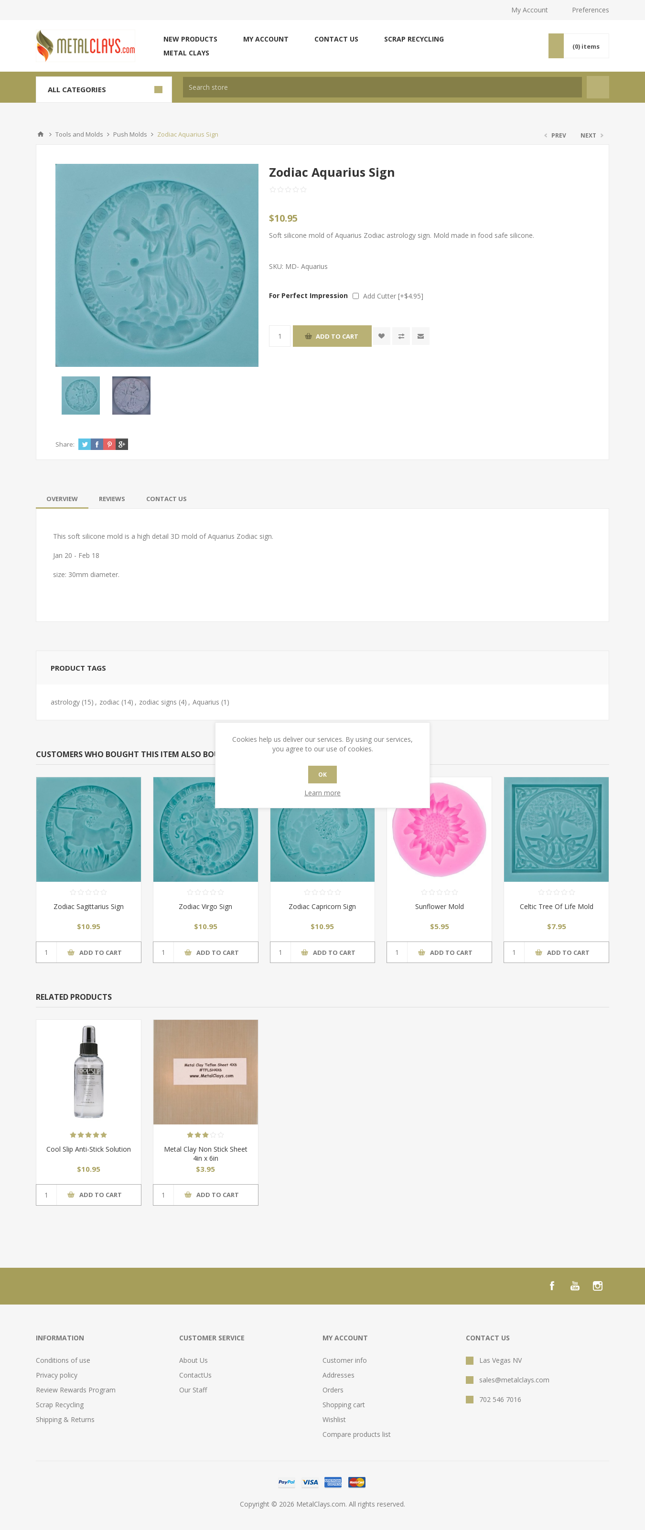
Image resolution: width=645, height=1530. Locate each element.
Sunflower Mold (439, 906)
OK (322, 774)
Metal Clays (186, 52)
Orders (333, 1389)
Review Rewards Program (76, 1389)
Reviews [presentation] (112, 498)
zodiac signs (158, 701)
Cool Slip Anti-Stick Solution (88, 1149)
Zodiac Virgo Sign (205, 906)
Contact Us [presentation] (166, 498)
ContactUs (195, 1375)
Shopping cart (343, 1404)
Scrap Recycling (414, 38)
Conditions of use (63, 1360)
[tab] (62, 499)
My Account (529, 9)
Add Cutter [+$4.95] (393, 295)
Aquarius (206, 701)
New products (190, 38)
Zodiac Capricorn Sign (322, 906)
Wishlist (334, 1419)
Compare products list (356, 1434)
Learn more (322, 792)
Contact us (336, 38)
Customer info (344, 1360)
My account (266, 38)
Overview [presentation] (62, 498)
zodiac (109, 701)
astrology (65, 701)
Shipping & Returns (65, 1419)
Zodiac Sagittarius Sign (89, 906)
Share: (65, 444)
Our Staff (193, 1389)
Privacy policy (56, 1375)
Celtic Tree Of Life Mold (556, 906)
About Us (193, 1360)
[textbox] (382, 87)
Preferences (590, 9)
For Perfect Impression (308, 295)
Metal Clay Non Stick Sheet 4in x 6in (205, 1154)
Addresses (338, 1375)
